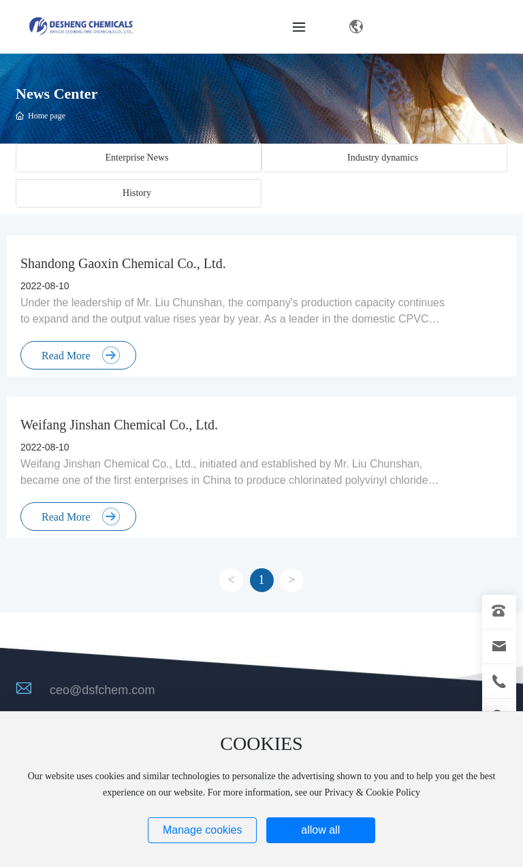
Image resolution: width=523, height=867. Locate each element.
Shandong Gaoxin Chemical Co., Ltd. (123, 263)
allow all (320, 830)
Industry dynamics (382, 157)
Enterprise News (137, 157)
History (137, 193)
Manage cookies (202, 830)
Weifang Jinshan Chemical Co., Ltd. (119, 424)
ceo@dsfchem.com (102, 690)
